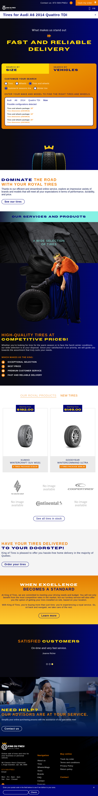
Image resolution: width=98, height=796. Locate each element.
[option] (49, 40)
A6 (16, 100)
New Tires (69, 395)
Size (45, 100)
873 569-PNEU (60, 3)
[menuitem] (49, 113)
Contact (64, 777)
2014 (22, 100)
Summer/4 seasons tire (19, 88)
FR (93, 8)
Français (41, 784)
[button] (13, 201)
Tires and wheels (40, 83)
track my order (85, 3)
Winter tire (42, 88)
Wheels (22, 83)
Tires (10, 83)
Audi (9, 100)
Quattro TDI (34, 100)
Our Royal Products (38, 395)
